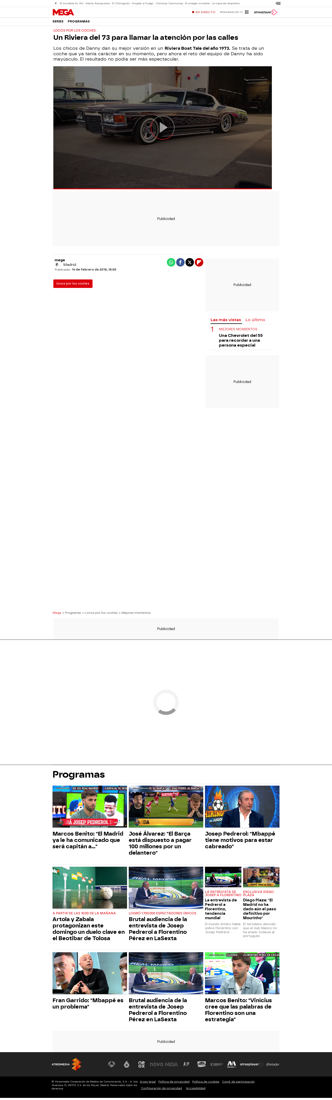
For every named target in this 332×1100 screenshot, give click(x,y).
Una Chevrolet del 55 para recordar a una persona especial (241, 342)
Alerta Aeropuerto (95, 3)
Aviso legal (148, 1083)
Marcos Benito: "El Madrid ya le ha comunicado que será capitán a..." (88, 842)
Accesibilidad (195, 1090)
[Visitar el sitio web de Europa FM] (217, 1066)
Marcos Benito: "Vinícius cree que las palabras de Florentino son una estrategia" (238, 1012)
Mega (57, 614)
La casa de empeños (211, 3)
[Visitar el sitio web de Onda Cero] (202, 1066)
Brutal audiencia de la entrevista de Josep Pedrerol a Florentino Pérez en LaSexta (158, 931)
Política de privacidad (174, 1083)
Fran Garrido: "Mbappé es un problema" (88, 1005)
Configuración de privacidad (161, 1090)
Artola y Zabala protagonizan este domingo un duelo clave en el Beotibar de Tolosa (89, 931)
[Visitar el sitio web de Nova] (158, 1066)
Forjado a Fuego (135, 3)
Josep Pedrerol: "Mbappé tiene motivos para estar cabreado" (240, 842)
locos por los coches (73, 285)
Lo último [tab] (255, 321)
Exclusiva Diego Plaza (258, 895)
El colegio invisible (186, 3)
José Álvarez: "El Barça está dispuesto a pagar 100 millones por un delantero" (160, 845)
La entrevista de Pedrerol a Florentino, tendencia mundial (221, 911)
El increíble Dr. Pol (71, 3)
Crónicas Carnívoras (160, 3)
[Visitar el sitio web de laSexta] (129, 1066)
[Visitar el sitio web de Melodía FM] (232, 1066)
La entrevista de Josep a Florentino (223, 895)
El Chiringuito (116, 3)
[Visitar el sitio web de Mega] (173, 1066)
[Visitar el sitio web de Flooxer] (273, 1066)
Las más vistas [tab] (225, 321)
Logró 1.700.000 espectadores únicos (162, 915)
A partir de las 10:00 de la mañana (84, 915)
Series (58, 23)
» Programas (71, 614)
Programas (79, 23)
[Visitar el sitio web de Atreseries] (187, 1066)
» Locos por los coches (100, 614)
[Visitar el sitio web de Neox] (143, 1066)
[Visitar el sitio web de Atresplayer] (253, 1066)
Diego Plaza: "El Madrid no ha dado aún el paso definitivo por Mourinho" (259, 911)
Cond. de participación (238, 1083)
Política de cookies (205, 1083)
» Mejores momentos (135, 614)
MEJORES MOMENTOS (238, 331)
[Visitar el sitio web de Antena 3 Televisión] (114, 1066)
